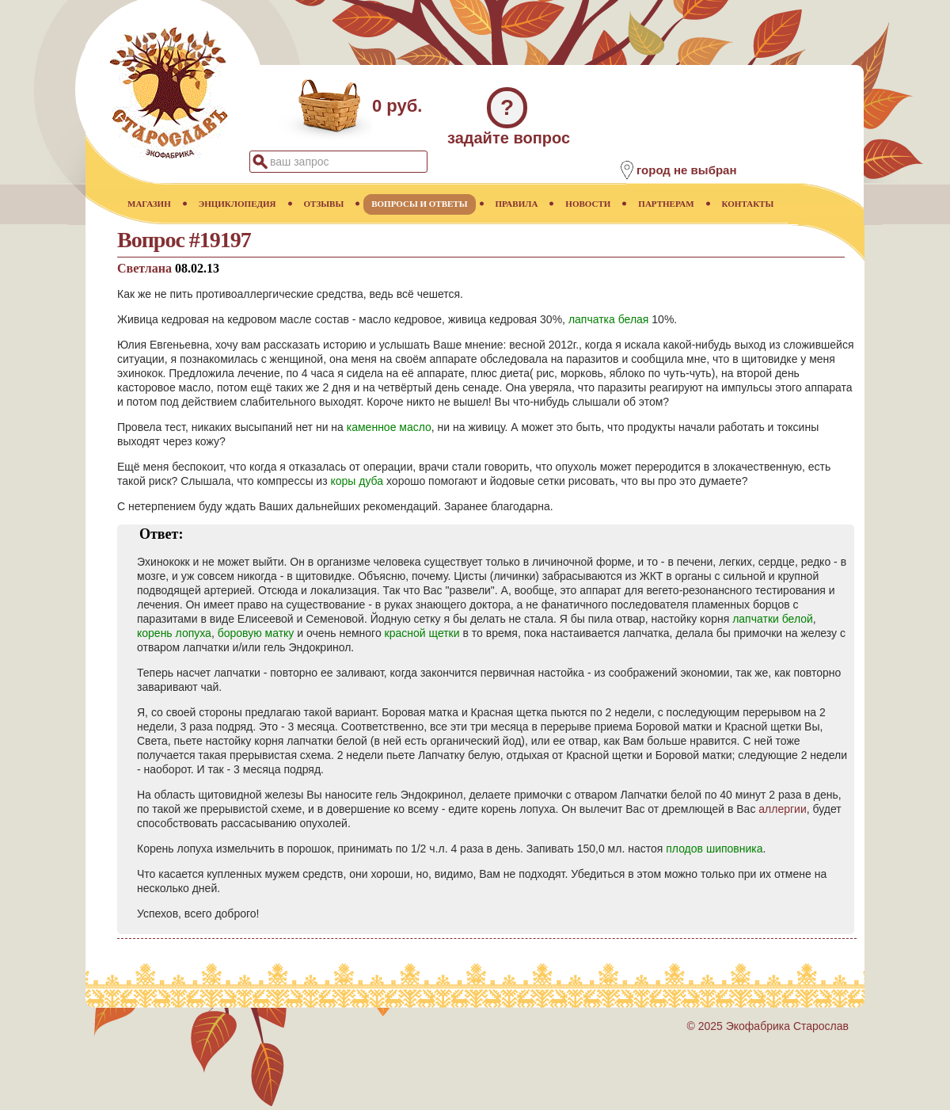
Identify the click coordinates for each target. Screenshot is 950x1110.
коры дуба (356, 481)
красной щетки (422, 633)
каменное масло (389, 427)
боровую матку (256, 633)
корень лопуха (174, 633)
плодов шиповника (714, 848)
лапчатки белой (772, 618)
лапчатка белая (608, 319)
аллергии (782, 809)
